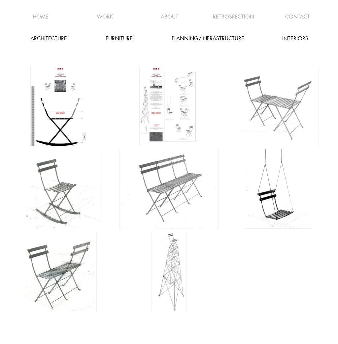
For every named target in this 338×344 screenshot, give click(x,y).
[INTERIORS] (295, 38)
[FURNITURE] (119, 38)
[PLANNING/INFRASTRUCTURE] (208, 38)
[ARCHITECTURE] (48, 38)
